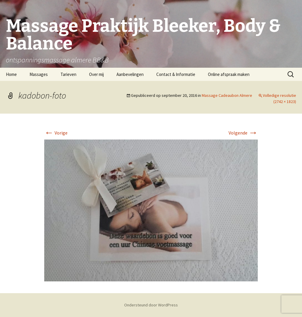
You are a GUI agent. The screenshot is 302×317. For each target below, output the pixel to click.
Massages (38, 74)
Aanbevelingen (130, 74)
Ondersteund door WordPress (151, 305)
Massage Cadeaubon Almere (227, 95)
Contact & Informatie (175, 74)
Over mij (96, 74)
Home (11, 74)
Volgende (243, 133)
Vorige (56, 133)
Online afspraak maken (229, 74)
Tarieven (68, 74)
